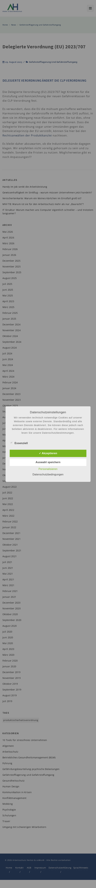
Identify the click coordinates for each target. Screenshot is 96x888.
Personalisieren (48, 469)
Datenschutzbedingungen (47, 474)
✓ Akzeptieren (48, 453)
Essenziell (19, 443)
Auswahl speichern (48, 462)
